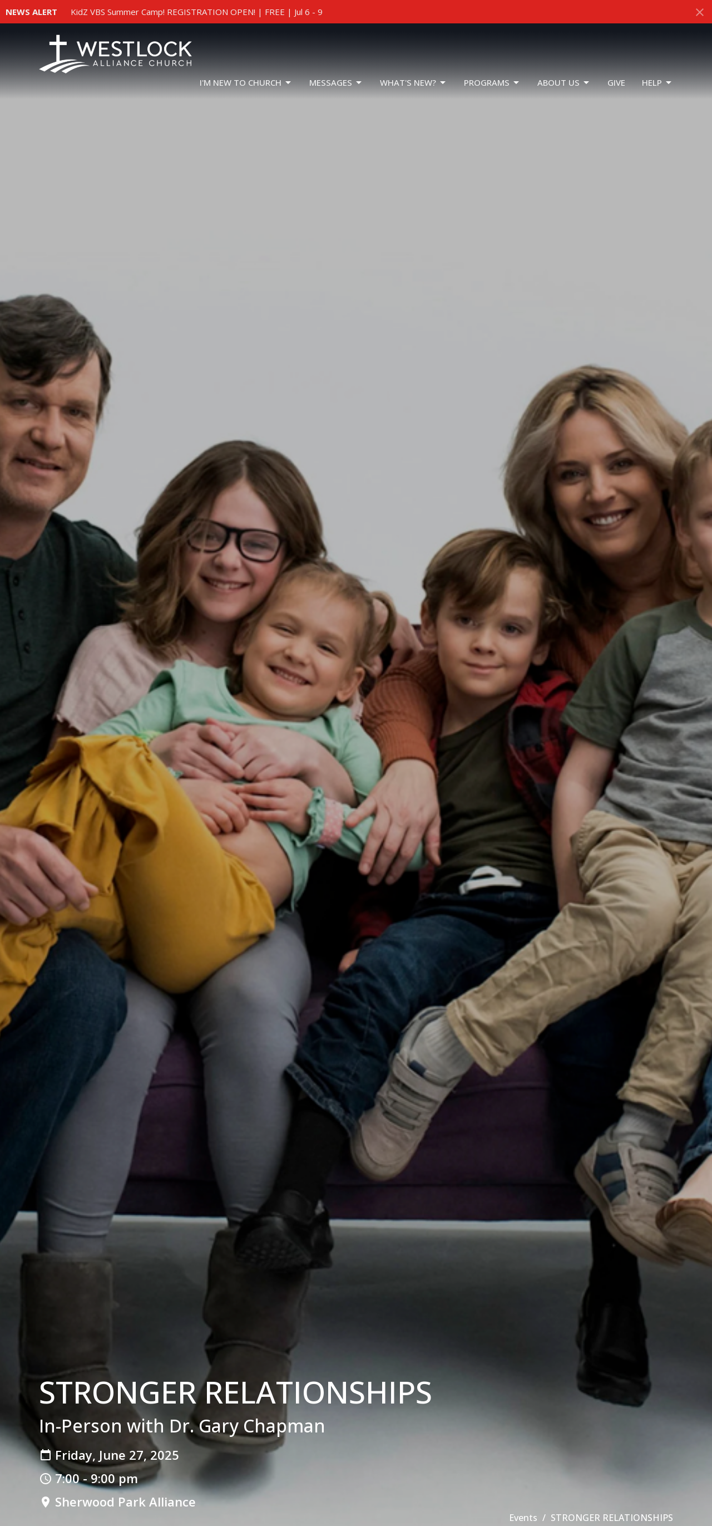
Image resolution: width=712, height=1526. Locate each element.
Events (523, 1518)
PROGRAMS (492, 83)
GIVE (616, 82)
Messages (336, 83)
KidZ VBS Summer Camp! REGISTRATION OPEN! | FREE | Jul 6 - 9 (197, 11)
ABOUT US (564, 83)
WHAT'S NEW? (413, 83)
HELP (657, 83)
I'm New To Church (246, 83)
